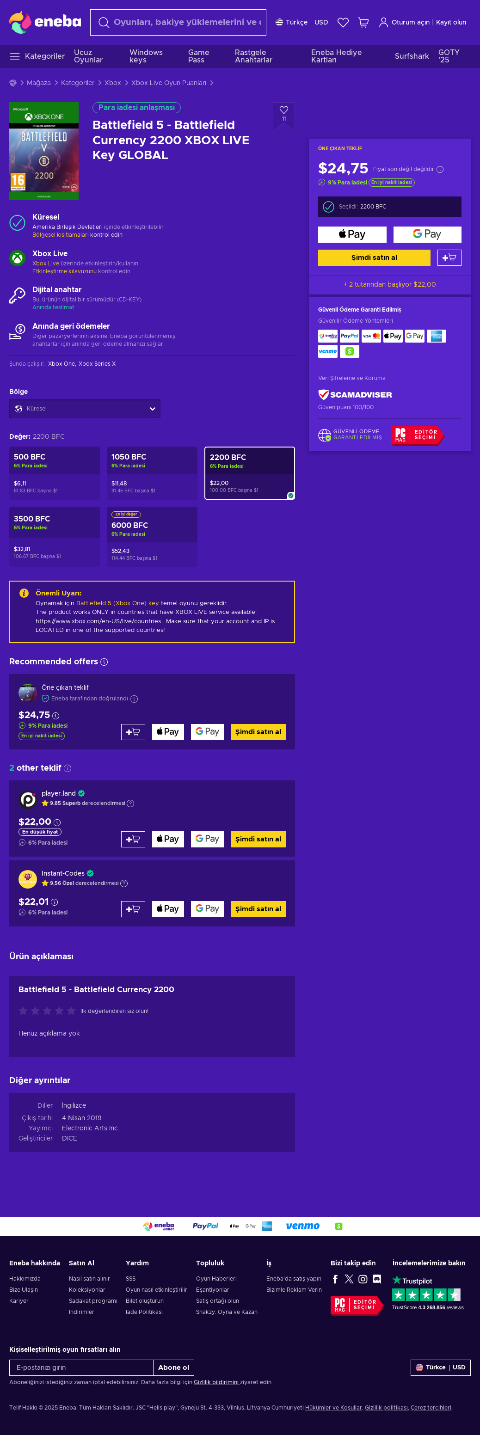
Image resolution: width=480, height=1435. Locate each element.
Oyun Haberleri (216, 1279)
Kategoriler (77, 83)
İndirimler (81, 1312)
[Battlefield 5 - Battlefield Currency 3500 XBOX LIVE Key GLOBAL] (54, 537)
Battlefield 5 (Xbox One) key (117, 604)
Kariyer (19, 1301)
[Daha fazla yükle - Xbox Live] (17, 259)
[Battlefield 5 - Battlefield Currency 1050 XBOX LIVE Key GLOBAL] (152, 473)
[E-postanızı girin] (81, 1368)
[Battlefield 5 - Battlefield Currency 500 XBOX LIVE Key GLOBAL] (54, 473)
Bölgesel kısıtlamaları (60, 235)
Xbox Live (45, 263)
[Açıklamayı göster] (130, 803)
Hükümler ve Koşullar (333, 1407)
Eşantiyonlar (212, 1290)
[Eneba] (45, 22)
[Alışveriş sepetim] (363, 22)
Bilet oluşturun (145, 1301)
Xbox (113, 83)
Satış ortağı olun (217, 1301)
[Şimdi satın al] (352, 235)
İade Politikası (144, 1312)
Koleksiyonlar (87, 1290)
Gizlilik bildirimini (217, 1382)
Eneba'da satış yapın (293, 1279)
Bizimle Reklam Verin (294, 1290)
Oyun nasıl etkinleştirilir (156, 1290)
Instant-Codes (63, 874)
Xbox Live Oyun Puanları (168, 83)
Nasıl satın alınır (89, 1279)
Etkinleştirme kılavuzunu (65, 271)
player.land (59, 794)
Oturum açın (404, 22)
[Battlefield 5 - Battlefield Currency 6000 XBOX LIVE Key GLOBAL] (152, 537)
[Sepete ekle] (449, 258)
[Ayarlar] (302, 22)
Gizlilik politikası (386, 1407)
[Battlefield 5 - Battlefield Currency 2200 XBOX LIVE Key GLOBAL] (249, 473)
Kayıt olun (451, 22)
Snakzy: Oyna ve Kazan (227, 1312)
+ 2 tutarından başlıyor (390, 285)
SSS (130, 1279)
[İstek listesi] (343, 22)
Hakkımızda (25, 1279)
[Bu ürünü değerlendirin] (49, 1011)
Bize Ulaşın (23, 1290)
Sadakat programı (93, 1301)
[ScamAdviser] (355, 395)
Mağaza (39, 83)
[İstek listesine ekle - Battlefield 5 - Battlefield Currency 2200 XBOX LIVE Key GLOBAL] (284, 117)
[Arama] (178, 22)
